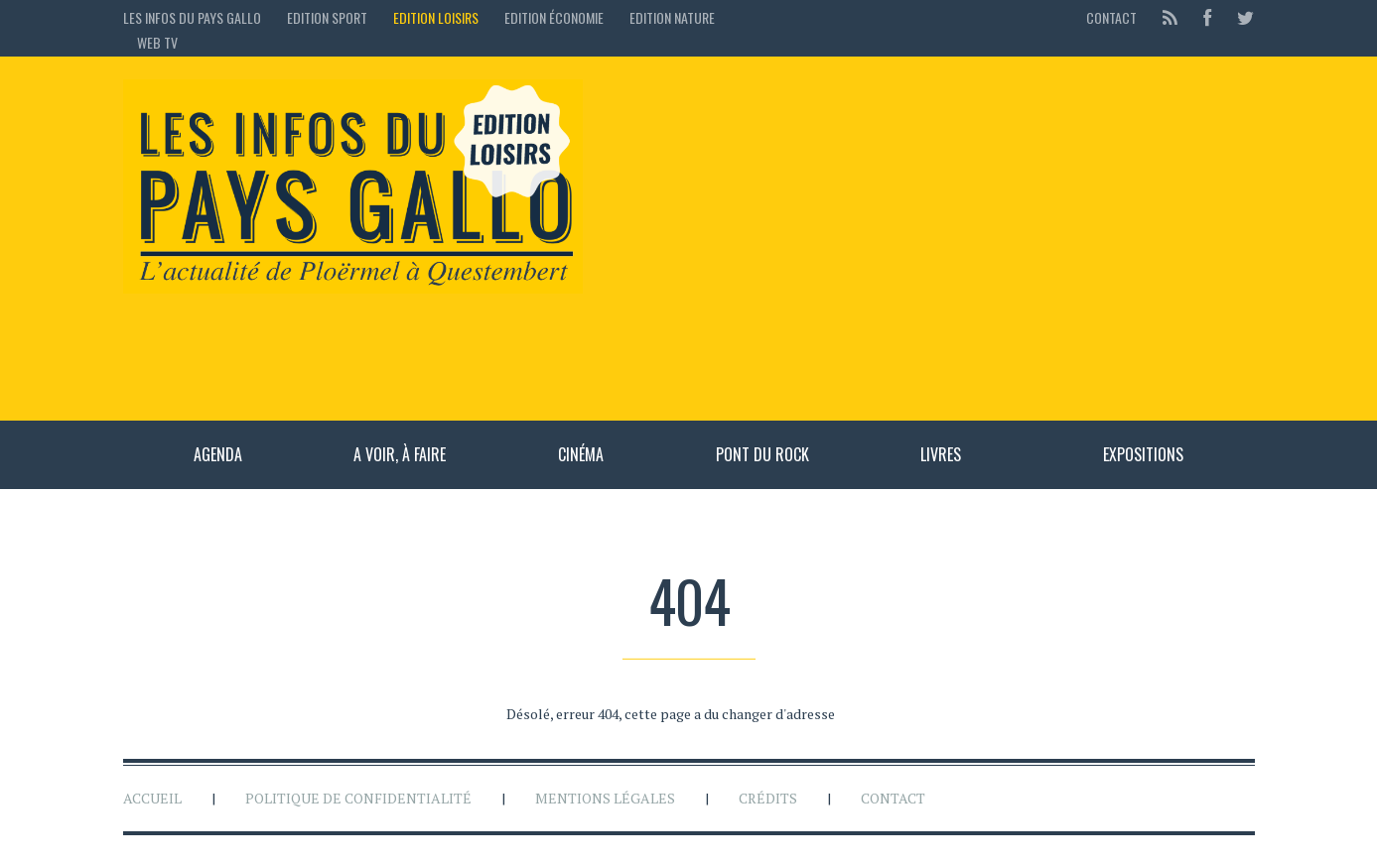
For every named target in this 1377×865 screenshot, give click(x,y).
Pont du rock (762, 454)
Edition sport (327, 17)
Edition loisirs (436, 17)
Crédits (768, 798)
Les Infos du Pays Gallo (192, 17)
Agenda (218, 454)
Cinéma (581, 454)
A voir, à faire (399, 454)
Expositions (1143, 454)
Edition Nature (672, 17)
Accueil (152, 798)
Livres (940, 454)
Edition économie (554, 17)
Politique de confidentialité (358, 798)
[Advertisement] (929, 238)
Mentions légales (605, 798)
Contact (1111, 17)
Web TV (157, 42)
